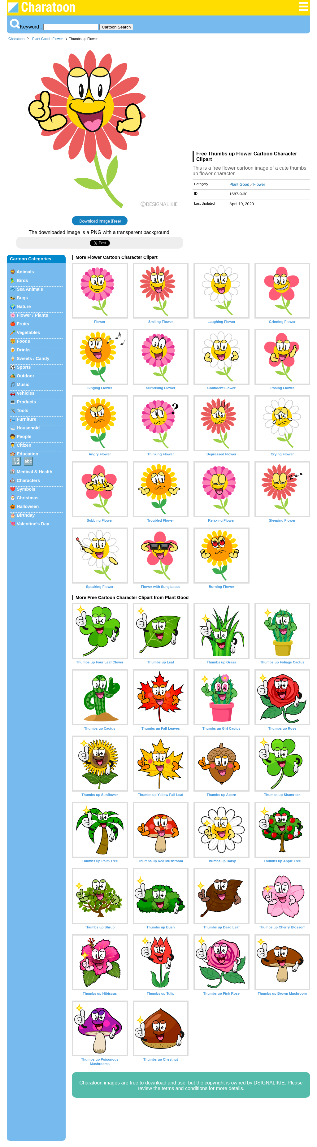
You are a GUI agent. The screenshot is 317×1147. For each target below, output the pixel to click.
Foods (23, 341)
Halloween (28, 506)
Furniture (26, 419)
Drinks (24, 349)
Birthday (26, 515)
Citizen (24, 445)
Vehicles (26, 393)
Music (23, 384)
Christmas (27, 497)
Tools (22, 410)
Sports (24, 367)
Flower (57, 39)
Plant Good (41, 39)
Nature (24, 306)
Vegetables (28, 332)
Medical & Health (34, 471)
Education (27, 453)
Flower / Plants (32, 315)
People (24, 436)
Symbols (26, 489)
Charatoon (16, 39)
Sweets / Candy (33, 358)
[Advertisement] (251, 97)
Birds (22, 280)
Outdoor (25, 375)
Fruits (23, 323)
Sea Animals (30, 289)
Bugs (22, 297)
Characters (28, 480)
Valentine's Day (33, 523)
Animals (25, 271)
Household (28, 427)
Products (26, 401)
